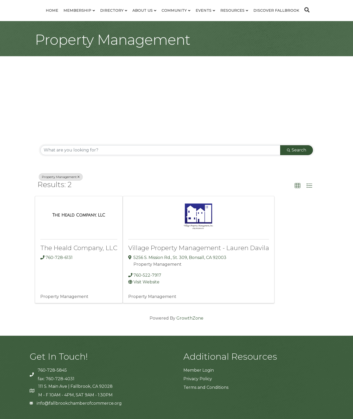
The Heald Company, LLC (78, 248)
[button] (297, 186)
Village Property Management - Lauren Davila (198, 248)
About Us (142, 10)
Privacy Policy (197, 378)
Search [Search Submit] (296, 150)
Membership (77, 10)
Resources (232, 10)
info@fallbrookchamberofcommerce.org (79, 403)
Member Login (198, 370)
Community (174, 10)
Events (203, 10)
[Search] (306, 10)
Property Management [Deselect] (61, 177)
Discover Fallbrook (276, 10)
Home (52, 10)
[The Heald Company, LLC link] (78, 215)
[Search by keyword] (160, 150)
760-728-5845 (52, 370)
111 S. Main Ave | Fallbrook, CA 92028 (75, 386)
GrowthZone (189, 318)
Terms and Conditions (205, 387)
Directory (112, 10)
